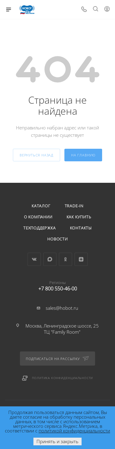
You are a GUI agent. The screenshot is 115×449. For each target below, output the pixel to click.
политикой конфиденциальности (74, 431)
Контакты (81, 228)
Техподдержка (39, 228)
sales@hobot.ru (62, 308)
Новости (57, 239)
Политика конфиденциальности (62, 378)
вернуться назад (36, 155)
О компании (38, 217)
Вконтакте (34, 259)
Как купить (79, 217)
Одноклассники (65, 259)
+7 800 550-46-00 (57, 284)
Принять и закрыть (57, 441)
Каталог (41, 206)
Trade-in (74, 206)
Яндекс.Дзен (81, 259)
